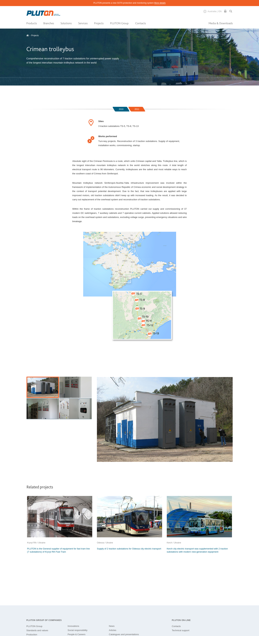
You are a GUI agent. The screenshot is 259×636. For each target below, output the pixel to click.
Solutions (66, 23)
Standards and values (37, 630)
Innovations (73, 626)
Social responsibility (77, 630)
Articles (112, 630)
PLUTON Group (119, 23)
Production (31, 634)
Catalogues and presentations (124, 634)
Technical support (180, 630)
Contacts (140, 23)
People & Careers (76, 634)
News (112, 626)
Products (31, 23)
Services (83, 23)
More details (160, 3)
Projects (98, 23)
